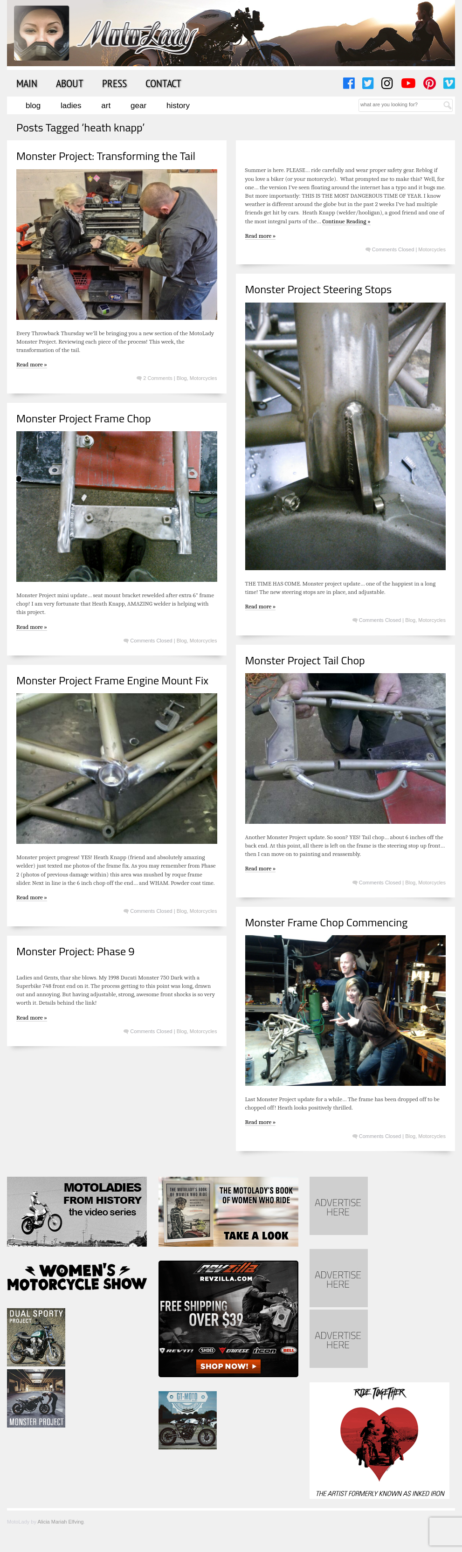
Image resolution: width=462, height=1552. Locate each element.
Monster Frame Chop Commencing (326, 922)
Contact (163, 83)
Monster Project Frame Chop (83, 418)
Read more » (31, 364)
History (178, 105)
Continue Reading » (346, 221)
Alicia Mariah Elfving (60, 1521)
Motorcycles (203, 378)
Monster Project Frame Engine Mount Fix (112, 680)
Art (105, 105)
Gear (138, 105)
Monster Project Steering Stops (318, 289)
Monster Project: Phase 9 (75, 951)
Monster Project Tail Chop (305, 660)
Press (114, 83)
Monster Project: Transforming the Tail (105, 155)
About (69, 83)
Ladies (71, 105)
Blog (33, 105)
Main (26, 83)
